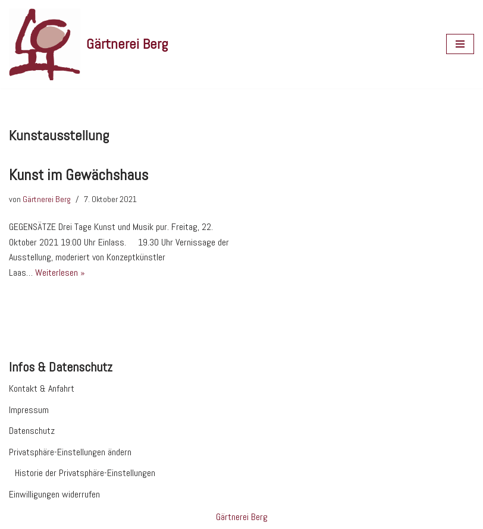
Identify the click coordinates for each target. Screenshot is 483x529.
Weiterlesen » (60, 272)
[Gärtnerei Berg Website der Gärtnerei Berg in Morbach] (88, 44)
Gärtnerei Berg (47, 199)
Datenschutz (32, 430)
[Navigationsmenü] (460, 44)
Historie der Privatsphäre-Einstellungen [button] (85, 473)
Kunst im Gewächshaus (78, 175)
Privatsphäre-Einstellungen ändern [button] (70, 452)
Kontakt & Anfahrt (41, 388)
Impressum (29, 410)
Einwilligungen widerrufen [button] (54, 494)
